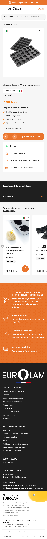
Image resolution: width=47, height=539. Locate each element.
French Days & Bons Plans (13, 391)
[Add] (14, 136)
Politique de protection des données (17, 444)
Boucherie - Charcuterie (12, 402)
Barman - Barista (10, 415)
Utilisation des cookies (12, 451)
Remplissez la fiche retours (24, 351)
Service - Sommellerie (11, 412)
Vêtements (7, 419)
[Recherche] (23, 17)
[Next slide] (44, 246)
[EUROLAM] (14, 9)
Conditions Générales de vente (15, 434)
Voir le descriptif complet (12, 128)
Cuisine (6, 395)
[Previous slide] (2, 246)
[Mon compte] (34, 9)
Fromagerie (7, 408)
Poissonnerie (8, 405)
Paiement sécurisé (10, 440)
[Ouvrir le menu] (5, 9)
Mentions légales (10, 437)
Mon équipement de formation (23, 3)
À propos (6, 430)
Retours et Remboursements (14, 447)
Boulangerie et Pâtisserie (13, 398)
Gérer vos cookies (10, 462)
